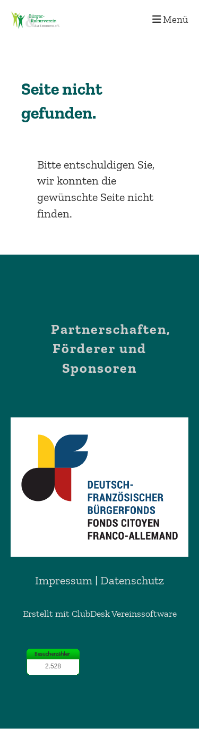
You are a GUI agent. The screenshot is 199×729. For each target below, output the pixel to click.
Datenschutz (132, 580)
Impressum (63, 580)
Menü (170, 19)
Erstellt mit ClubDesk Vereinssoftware (100, 613)
